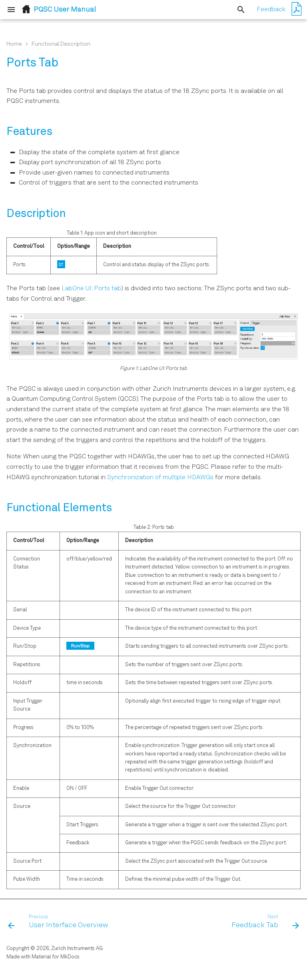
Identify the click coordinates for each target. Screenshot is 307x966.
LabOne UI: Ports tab (91, 288)
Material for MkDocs (56, 957)
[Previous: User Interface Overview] (59, 922)
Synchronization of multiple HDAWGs (160, 477)
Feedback (271, 9)
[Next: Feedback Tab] (263, 922)
